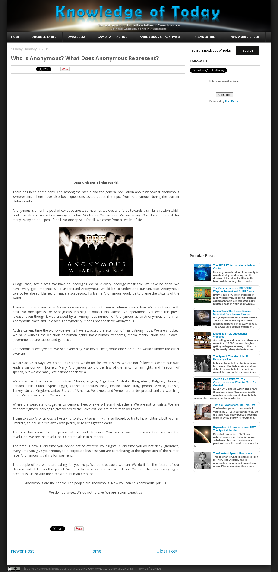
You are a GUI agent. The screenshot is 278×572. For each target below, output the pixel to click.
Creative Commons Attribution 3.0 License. (105, 568)
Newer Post (22, 551)
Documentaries (44, 37)
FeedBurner (232, 101)
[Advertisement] (96, 87)
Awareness (76, 37)
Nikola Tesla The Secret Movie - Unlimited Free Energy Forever (232, 312)
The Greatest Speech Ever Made (232, 453)
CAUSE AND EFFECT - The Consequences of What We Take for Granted (234, 382)
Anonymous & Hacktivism (160, 37)
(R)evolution (205, 37)
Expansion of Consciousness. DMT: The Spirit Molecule (234, 429)
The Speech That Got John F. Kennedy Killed (230, 358)
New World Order (245, 37)
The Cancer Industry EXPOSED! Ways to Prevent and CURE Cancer (234, 289)
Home (15, 37)
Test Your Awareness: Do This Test (234, 405)
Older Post (167, 551)
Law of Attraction (113, 37)
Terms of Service (149, 568)
